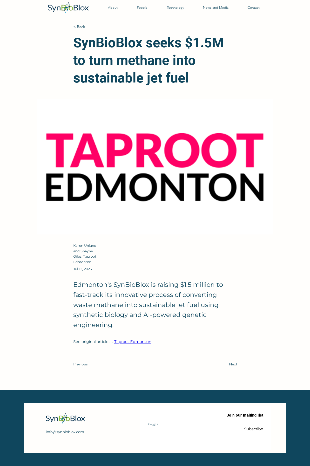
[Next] (225, 364)
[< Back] (89, 26)
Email (151, 424)
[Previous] (89, 364)
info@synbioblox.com (65, 432)
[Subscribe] (251, 429)
